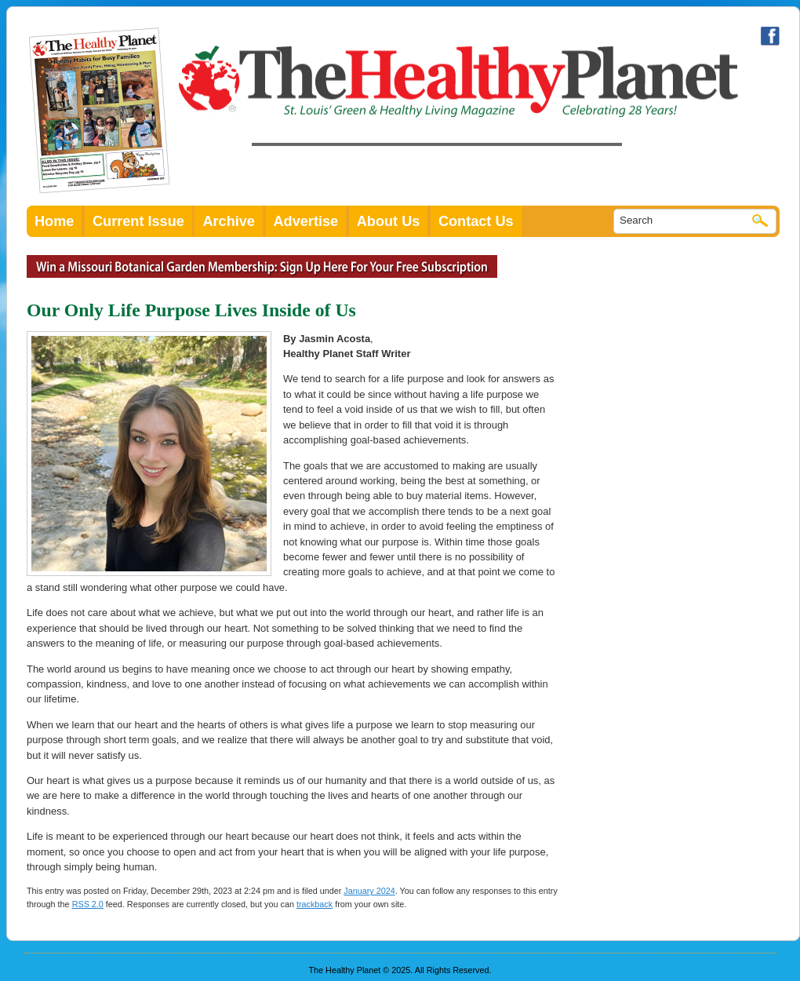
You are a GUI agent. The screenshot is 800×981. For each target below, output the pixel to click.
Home (54, 221)
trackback (314, 904)
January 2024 (369, 890)
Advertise (306, 221)
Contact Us (476, 221)
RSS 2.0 (88, 904)
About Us (388, 221)
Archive (228, 221)
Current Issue (138, 221)
